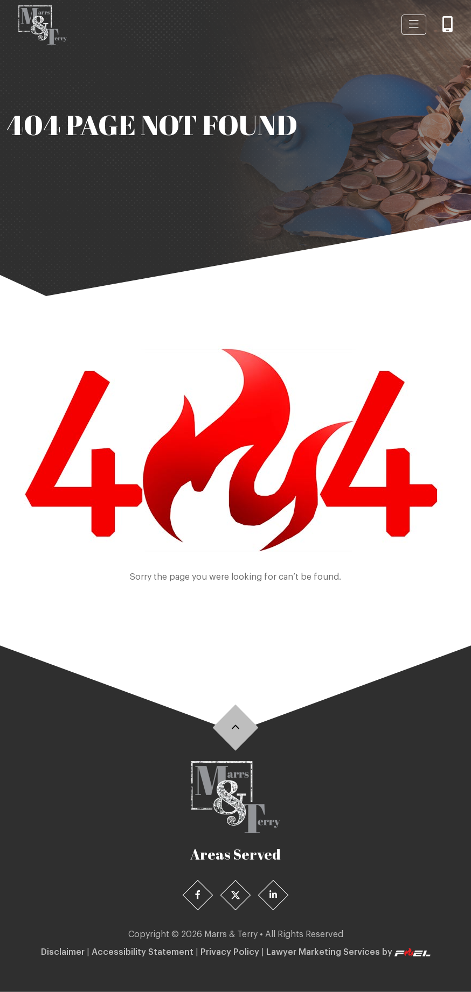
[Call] (447, 25)
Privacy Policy (229, 952)
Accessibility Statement (142, 952)
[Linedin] (273, 895)
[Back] (236, 728)
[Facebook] (198, 895)
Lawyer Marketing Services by (348, 952)
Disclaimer (63, 952)
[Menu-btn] (413, 25)
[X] (235, 895)
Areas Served (235, 854)
